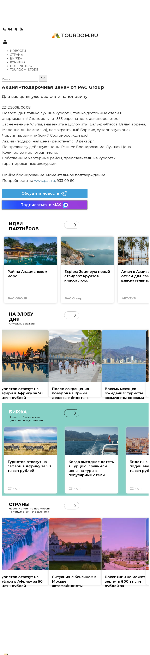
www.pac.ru (44, 181)
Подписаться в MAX (44, 205)
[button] (75, 224)
